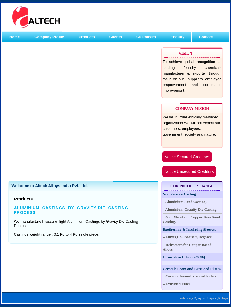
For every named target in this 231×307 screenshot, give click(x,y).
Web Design (186, 298)
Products (87, 37)
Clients (115, 37)
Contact (206, 37)
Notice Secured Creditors (187, 157)
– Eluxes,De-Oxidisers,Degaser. (187, 237)
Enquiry (177, 37)
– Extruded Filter (177, 284)
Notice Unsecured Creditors (189, 171)
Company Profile (49, 37)
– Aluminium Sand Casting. (185, 202)
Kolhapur (223, 298)
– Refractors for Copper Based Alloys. (187, 247)
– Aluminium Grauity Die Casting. (190, 209)
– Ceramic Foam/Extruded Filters (190, 276)
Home (14, 37)
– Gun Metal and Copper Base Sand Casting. (191, 219)
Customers (146, 37)
